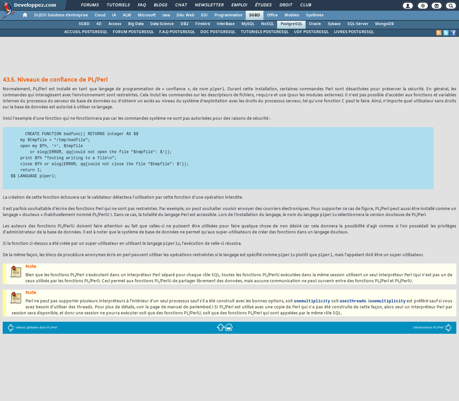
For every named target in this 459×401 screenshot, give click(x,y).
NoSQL (267, 24)
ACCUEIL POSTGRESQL (85, 32)
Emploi (238, 5)
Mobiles (291, 15)
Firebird (202, 24)
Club (305, 5)
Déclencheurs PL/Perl (432, 329)
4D (99, 24)
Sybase (334, 24)
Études (263, 5)
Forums (89, 5)
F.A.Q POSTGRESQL (177, 32)
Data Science (162, 24)
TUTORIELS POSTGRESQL (265, 32)
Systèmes (315, 15)
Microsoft (146, 15)
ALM (127, 15)
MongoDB (384, 24)
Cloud (100, 15)
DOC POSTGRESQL (217, 32)
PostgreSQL (291, 24)
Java (166, 15)
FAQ (141, 5)
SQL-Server (357, 24)
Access (114, 24)
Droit (285, 5)
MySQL (247, 24)
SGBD (254, 15)
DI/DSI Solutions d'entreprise (61, 15)
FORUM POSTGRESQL (133, 32)
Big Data (135, 24)
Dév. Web (185, 15)
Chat (180, 5)
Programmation (228, 15)
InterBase (226, 24)
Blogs (160, 5)
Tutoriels (118, 5)
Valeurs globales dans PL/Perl (32, 329)
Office (272, 15)
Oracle (315, 24)
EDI (204, 15)
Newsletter (209, 5)
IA (114, 15)
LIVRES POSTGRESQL (354, 32)
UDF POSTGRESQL (311, 32)
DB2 (185, 24)
